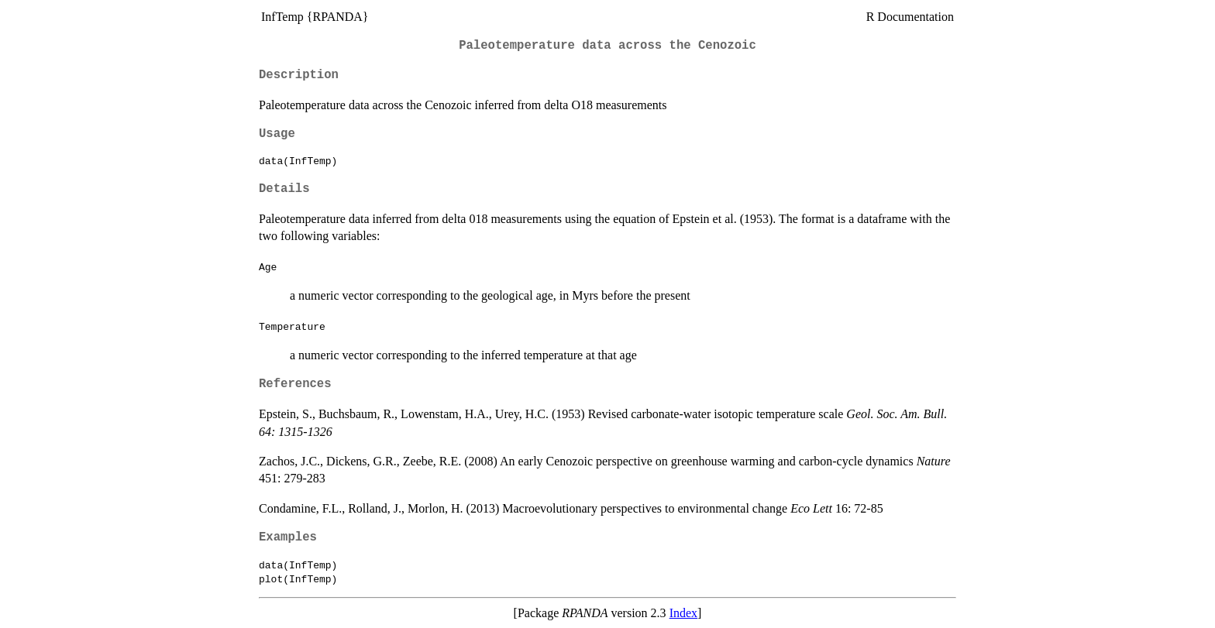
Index (683, 612)
